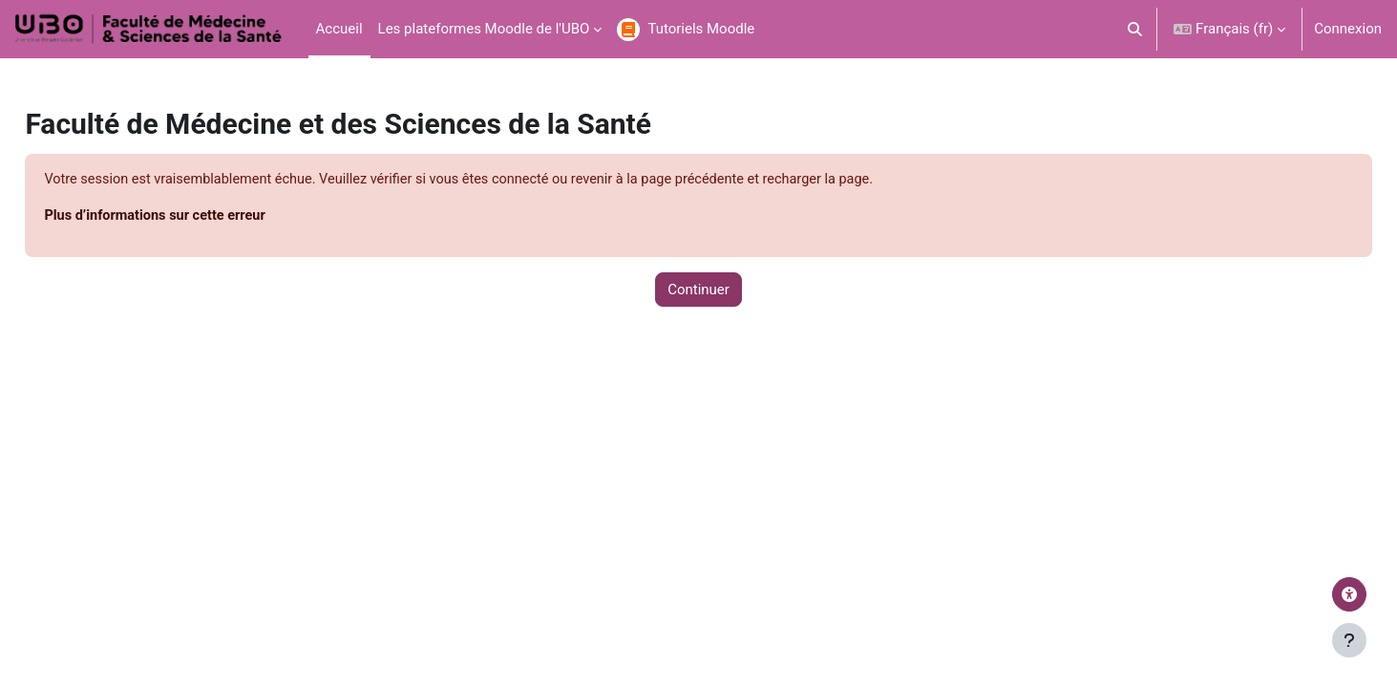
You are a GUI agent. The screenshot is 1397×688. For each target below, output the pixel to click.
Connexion (1348, 28)
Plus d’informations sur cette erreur (201, 217)
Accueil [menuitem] (339, 28)
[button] (1136, 29)
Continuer (698, 290)
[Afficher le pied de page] (1349, 640)
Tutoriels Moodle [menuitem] (700, 28)
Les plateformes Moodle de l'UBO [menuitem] (484, 28)
